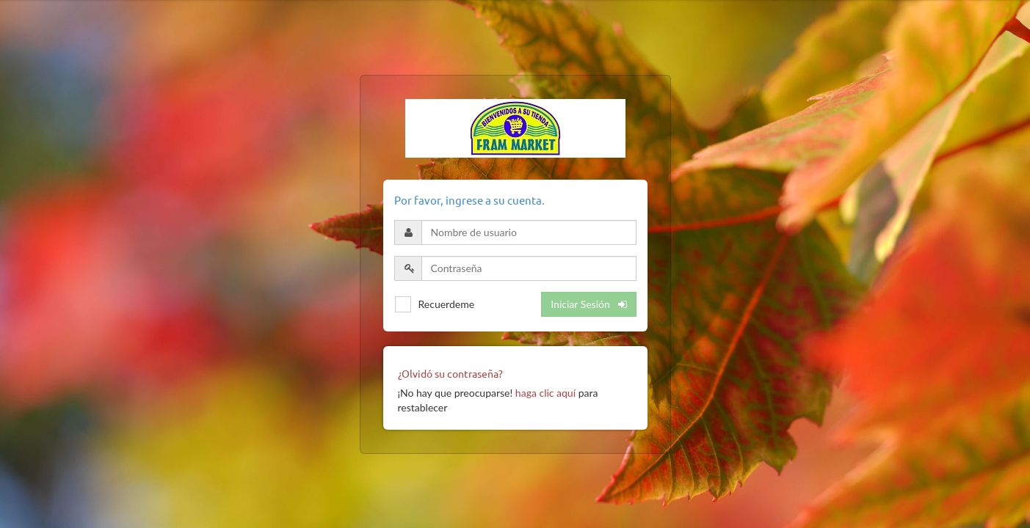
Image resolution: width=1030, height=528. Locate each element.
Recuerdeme (446, 304)
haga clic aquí (545, 392)
